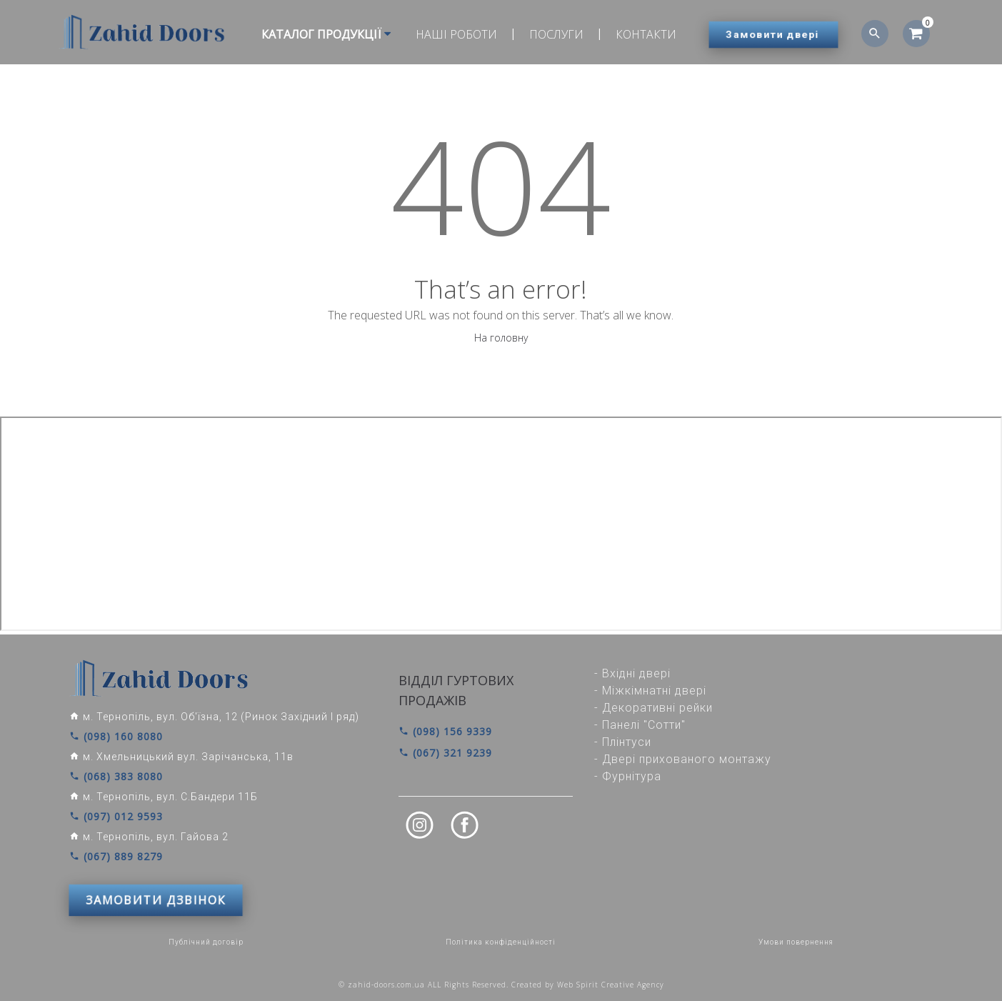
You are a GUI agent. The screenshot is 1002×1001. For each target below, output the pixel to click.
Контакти (646, 34)
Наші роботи (456, 34)
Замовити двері (772, 34)
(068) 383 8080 (116, 776)
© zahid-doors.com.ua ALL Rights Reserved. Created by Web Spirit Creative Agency (501, 985)
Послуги (556, 34)
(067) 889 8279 (116, 856)
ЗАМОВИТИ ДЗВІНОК (155, 900)
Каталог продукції (326, 34)
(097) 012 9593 (116, 816)
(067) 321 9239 (445, 753)
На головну (501, 337)
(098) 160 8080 (116, 736)
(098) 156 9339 (445, 731)
